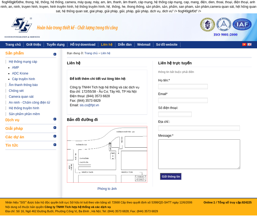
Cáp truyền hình (23, 79)
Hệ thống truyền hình (24, 108)
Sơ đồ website (166, 44)
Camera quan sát (21, 97)
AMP (15, 67)
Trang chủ (13, 44)
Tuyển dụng (56, 44)
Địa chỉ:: (164, 122)
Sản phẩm (14, 53)
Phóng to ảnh (107, 189)
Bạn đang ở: (75, 53)
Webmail (143, 44)
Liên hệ (106, 44)
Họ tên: (164, 80)
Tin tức (11, 145)
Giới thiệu (33, 44)
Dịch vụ (12, 120)
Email (163, 94)
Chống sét (16, 91)
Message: (165, 136)
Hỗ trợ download (82, 44)
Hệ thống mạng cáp (23, 62)
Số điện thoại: (168, 108)
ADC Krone (20, 73)
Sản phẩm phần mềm (24, 114)
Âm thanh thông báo (23, 85)
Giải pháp (14, 128)
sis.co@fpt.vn (89, 105)
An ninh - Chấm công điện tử (29, 102)
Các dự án (14, 137)
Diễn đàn (125, 44)
